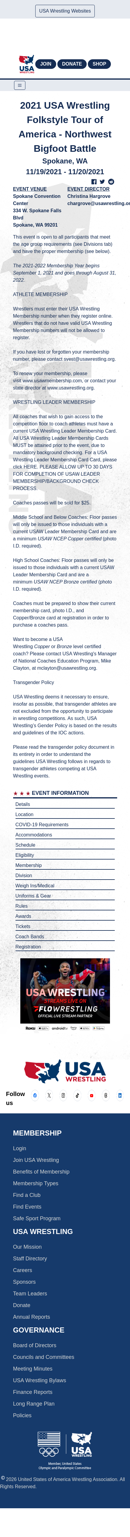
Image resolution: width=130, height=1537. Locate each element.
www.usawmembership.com (52, 380)
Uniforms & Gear (33, 895)
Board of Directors (34, 1345)
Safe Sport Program (37, 1218)
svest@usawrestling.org (89, 359)
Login (19, 1148)
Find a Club (27, 1195)
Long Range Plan (34, 1404)
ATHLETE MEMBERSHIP (40, 294)
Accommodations (34, 834)
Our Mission (27, 1247)
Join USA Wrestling (36, 1160)
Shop (99, 63)
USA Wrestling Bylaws (39, 1380)
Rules (22, 906)
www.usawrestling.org (70, 387)
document (98, 747)
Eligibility (25, 855)
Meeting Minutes (33, 1369)
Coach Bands (30, 936)
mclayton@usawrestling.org (66, 668)
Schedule (26, 845)
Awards (23, 916)
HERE (30, 466)
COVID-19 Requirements (42, 824)
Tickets (23, 926)
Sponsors (24, 1282)
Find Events (27, 1207)
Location (25, 814)
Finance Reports (33, 1392)
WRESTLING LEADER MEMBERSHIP (54, 402)
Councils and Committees (43, 1357)
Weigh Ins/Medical (35, 885)
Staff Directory (30, 1259)
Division (24, 875)
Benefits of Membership (41, 1172)
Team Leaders (30, 1294)
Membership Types (36, 1183)
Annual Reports (31, 1317)
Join (45, 63)
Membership (29, 865)
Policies (22, 1415)
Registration (28, 946)
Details (23, 804)
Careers (22, 1270)
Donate (72, 63)
